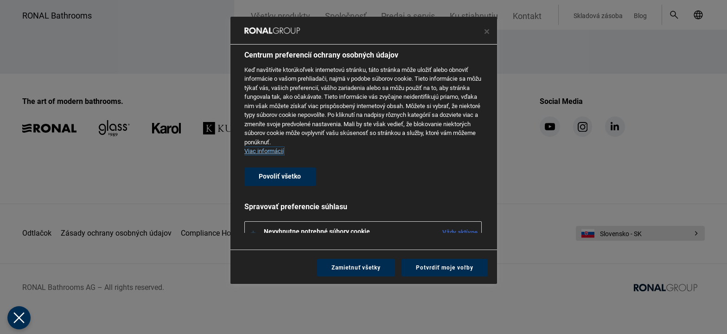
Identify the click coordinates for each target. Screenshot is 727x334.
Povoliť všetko (280, 176)
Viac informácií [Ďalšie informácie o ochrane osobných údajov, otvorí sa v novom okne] (264, 151)
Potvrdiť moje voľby (444, 267)
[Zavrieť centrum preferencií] (487, 31)
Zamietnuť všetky (356, 267)
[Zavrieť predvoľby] (18, 317)
